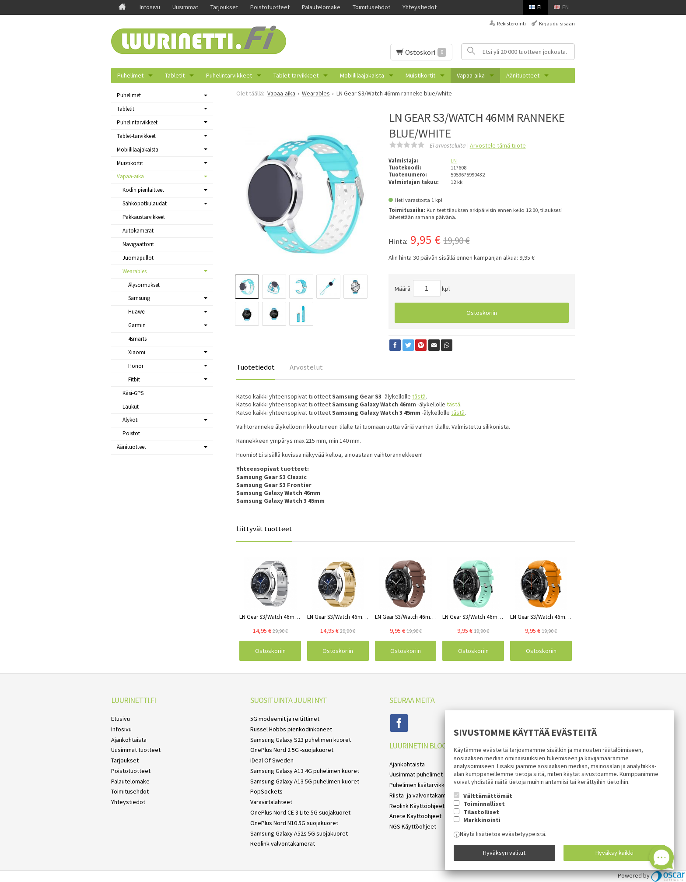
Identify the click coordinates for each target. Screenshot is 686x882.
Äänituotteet (522, 75)
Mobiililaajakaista (362, 75)
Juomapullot (138, 257)
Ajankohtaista (129, 740)
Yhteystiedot (419, 7)
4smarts (137, 338)
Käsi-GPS (133, 393)
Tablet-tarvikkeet (295, 75)
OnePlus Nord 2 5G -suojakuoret (291, 750)
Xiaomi (136, 352)
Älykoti (130, 419)
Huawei (137, 311)
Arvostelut (306, 367)
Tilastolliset (481, 812)
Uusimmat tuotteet (136, 750)
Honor (136, 366)
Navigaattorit (138, 244)
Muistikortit (420, 75)
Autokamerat (138, 230)
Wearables (134, 271)
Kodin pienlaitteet (143, 190)
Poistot (131, 433)
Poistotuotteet (270, 7)
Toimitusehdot (371, 7)
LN (454, 160)
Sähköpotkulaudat (144, 203)
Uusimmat (185, 7)
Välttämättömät (487, 796)
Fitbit (134, 379)
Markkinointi (481, 820)
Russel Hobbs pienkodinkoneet (291, 729)
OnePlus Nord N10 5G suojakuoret (294, 823)
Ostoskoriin (481, 313)
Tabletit (175, 75)
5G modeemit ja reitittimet (284, 719)
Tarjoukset (224, 7)
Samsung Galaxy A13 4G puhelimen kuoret (304, 771)
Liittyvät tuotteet (264, 528)
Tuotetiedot (255, 367)
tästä (419, 396)
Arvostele (498, 145)
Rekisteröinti (511, 23)
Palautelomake (321, 7)
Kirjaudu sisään (557, 23)
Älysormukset (144, 285)
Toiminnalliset (484, 804)
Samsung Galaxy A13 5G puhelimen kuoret (304, 781)
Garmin (137, 325)
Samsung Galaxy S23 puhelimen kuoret (300, 740)
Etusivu (120, 719)
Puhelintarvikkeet (229, 75)
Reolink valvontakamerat (282, 843)
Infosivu (150, 7)
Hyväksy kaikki (614, 853)
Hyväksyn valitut (504, 853)
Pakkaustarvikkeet (143, 217)
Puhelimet (130, 75)
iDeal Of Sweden (272, 760)
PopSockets (266, 791)
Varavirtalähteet (271, 802)
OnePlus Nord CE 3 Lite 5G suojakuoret (300, 812)
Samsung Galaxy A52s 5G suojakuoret (299, 833)
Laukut (130, 406)
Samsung (139, 298)
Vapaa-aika (471, 75)
